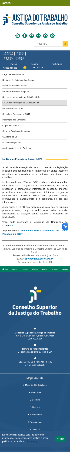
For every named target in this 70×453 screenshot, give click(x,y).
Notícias (35, 407)
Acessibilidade (10, 68)
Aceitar (60, 439)
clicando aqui (32, 441)
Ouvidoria (35, 429)
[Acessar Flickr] (38, 35)
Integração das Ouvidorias (14, 120)
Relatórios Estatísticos (12, 108)
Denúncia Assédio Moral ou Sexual (18, 80)
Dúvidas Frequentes (11, 142)
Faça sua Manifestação (13, 74)
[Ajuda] (52, 35)
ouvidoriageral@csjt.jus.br (39, 258)
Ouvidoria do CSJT (11, 137)
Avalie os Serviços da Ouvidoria (16, 148)
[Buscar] (51, 44)
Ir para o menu (20, 53)
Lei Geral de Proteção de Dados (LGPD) (20, 103)
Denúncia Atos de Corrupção (15, 91)
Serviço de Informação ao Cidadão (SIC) (21, 97)
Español (35, 64)
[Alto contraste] (45, 35)
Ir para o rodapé (20, 58)
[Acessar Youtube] (31, 35)
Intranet (40, 67)
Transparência (35, 422)
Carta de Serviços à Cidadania (16, 131)
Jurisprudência (35, 415)
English (13, 64)
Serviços (35, 400)
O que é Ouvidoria (10, 125)
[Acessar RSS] (17, 35)
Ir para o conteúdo (8, 53)
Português (57, 64)
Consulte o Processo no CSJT (16, 114)
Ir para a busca (8, 58)
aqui (11, 225)
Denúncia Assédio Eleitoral (14, 86)
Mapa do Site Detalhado (35, 385)
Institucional (35, 392)
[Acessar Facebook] (24, 35)
